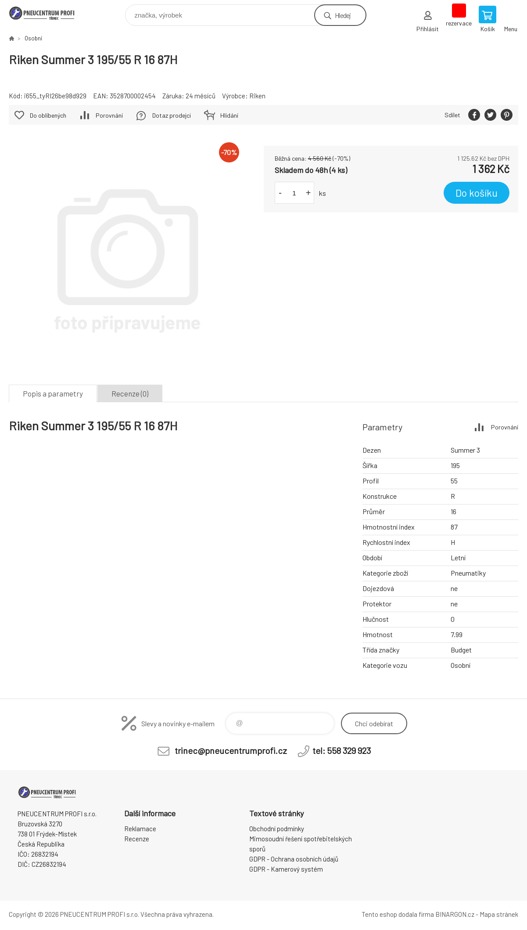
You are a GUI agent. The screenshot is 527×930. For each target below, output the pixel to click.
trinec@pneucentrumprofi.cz (231, 750)
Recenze (136, 839)
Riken (257, 96)
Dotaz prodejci (171, 115)
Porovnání (109, 115)
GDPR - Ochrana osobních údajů (293, 859)
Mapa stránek (499, 914)
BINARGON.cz (454, 914)
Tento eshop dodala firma (398, 914)
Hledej (343, 15)
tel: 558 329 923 (341, 750)
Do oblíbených (48, 115)
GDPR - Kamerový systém (286, 869)
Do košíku (476, 193)
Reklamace (140, 829)
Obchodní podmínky (276, 829)
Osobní (33, 38)
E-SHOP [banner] (47, 13)
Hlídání (229, 115)
